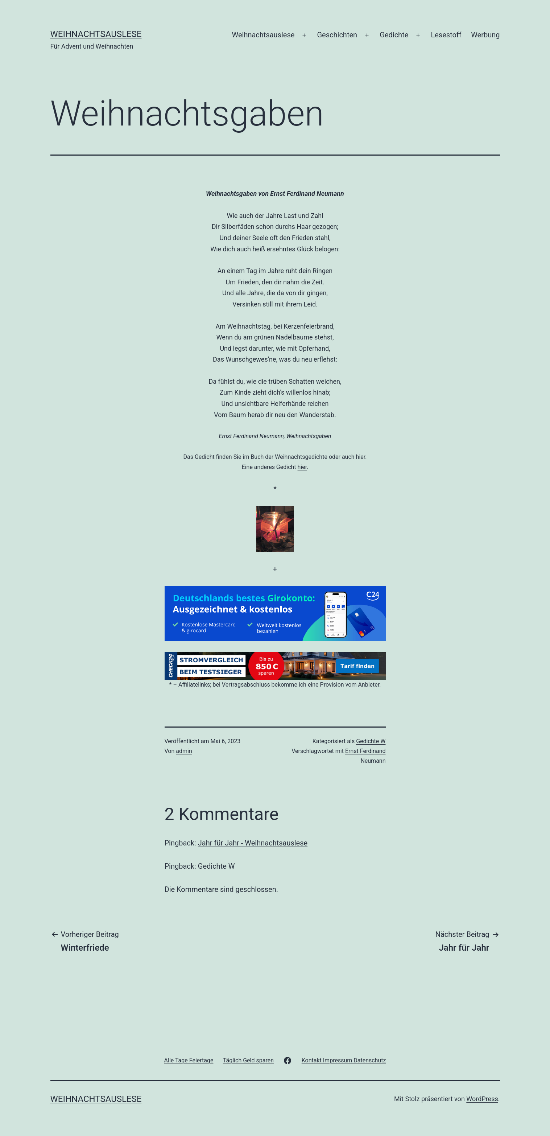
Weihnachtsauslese (96, 34)
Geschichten (337, 34)
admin (184, 751)
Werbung (485, 34)
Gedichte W (370, 741)
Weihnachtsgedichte (301, 456)
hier (360, 456)
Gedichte (394, 34)
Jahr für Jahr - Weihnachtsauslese (252, 843)
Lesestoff (446, 34)
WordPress (482, 1099)
